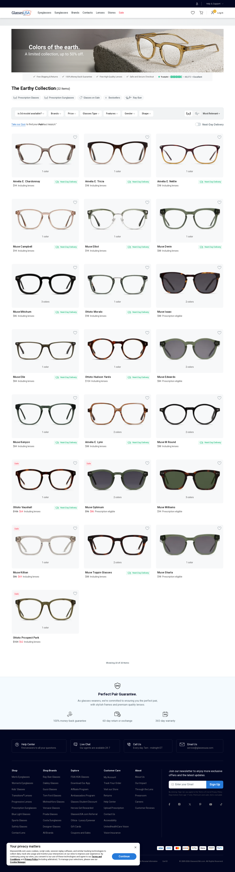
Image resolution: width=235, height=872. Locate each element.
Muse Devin (164, 246)
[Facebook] (169, 805)
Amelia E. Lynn (94, 442)
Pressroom (141, 795)
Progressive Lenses (22, 801)
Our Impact (141, 783)
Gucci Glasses (50, 789)
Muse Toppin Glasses (98, 572)
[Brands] (75, 13)
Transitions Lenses (22, 795)
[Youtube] (210, 805)
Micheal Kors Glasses (53, 801)
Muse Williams (166, 507)
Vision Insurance (112, 832)
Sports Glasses (19, 820)
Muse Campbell (22, 246)
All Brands (48, 832)
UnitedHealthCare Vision (116, 826)
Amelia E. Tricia (94, 181)
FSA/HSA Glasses (80, 777)
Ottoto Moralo (93, 311)
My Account (110, 777)
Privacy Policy (216, 792)
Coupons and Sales (81, 832)
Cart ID (165, 861)
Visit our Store (111, 789)
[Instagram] (179, 805)
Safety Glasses (19, 826)
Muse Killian (20, 572)
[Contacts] (87, 13)
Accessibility (110, 820)
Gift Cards (76, 826)
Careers (139, 801)
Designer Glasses (52, 826)
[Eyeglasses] (44, 13)
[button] (160, 848)
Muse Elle (19, 377)
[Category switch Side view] (197, 113)
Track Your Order (112, 783)
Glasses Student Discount (84, 801)
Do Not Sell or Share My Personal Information (141, 861)
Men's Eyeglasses (21, 777)
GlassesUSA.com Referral (84, 814)
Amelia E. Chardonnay (26, 181)
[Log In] (217, 12)
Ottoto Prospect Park (26, 637)
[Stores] (111, 13)
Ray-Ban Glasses (51, 777)
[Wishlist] (192, 12)
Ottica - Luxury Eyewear (83, 820)
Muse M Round (166, 442)
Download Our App (80, 783)
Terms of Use (204, 792)
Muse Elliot (92, 246)
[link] (22, 12)
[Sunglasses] (61, 13)
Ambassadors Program (83, 795)
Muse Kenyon (21, 442)
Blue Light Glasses (21, 814)
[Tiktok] (221, 805)
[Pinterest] (200, 805)
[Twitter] (190, 805)
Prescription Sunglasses (59, 97)
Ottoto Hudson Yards (98, 377)
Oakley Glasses (50, 783)
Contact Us (109, 814)
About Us (140, 777)
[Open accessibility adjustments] (197, 3)
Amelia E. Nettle (167, 181)
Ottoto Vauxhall (22, 507)
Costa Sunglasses (52, 820)
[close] (135, 847)
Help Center (110, 801)
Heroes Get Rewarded (82, 808)
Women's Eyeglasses (22, 783)
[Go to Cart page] (201, 12)
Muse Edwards (166, 377)
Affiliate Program (79, 789)
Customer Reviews (145, 808)
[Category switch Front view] (188, 113)
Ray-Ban (134, 97)
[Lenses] (100, 13)
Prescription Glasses (26, 97)
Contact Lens (18, 832)
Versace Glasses (51, 808)
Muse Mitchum (22, 311)
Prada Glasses (50, 814)
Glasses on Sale (89, 97)
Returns (108, 795)
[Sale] (121, 13)
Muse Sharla (165, 572)
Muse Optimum (94, 507)
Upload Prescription (114, 808)
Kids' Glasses (18, 789)
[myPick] (75, 137)
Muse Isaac (164, 311)
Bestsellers (112, 97)
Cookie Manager (18, 862)
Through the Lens (144, 789)
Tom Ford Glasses (52, 795)
